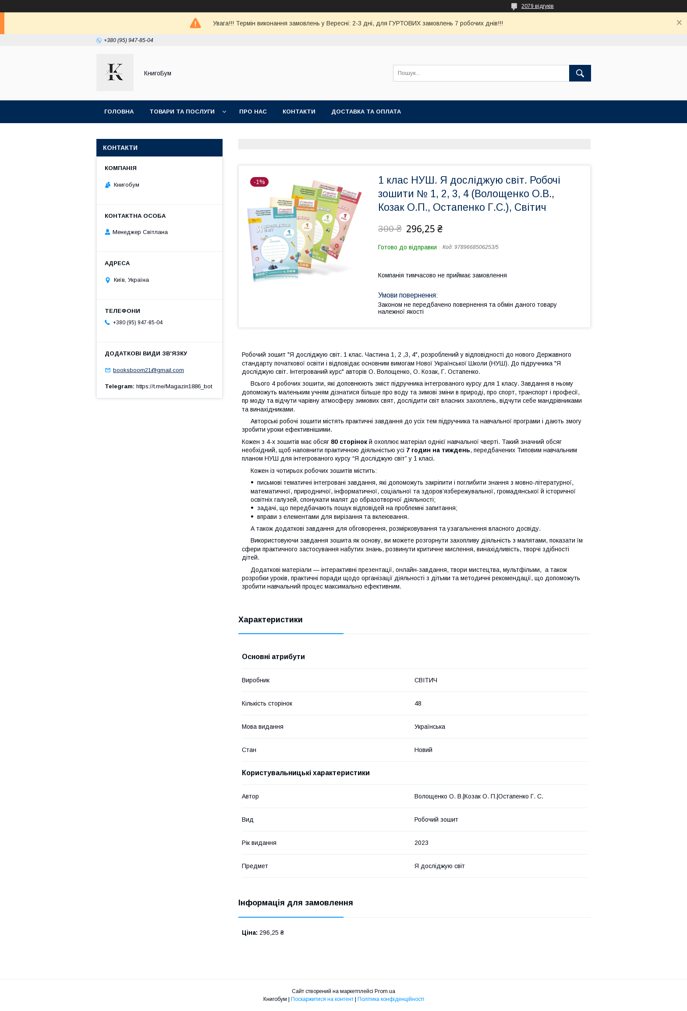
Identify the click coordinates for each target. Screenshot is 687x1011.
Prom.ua (385, 991)
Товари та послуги (182, 111)
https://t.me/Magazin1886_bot (174, 386)
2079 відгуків (537, 6)
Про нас (253, 111)
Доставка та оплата (366, 111)
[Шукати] (580, 73)
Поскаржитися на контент (322, 999)
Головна (119, 111)
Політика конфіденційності (391, 999)
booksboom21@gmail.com (148, 370)
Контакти (299, 111)
